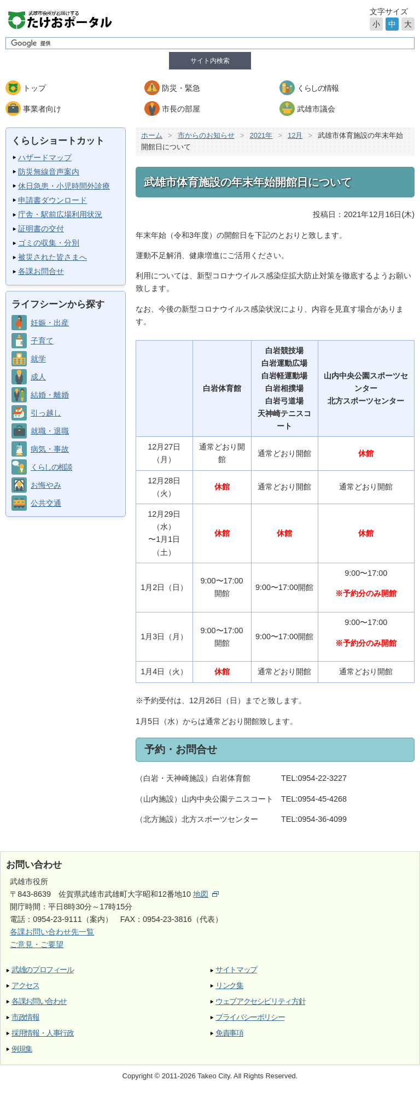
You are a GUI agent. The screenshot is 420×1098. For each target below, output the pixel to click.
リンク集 (229, 986)
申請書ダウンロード (52, 200)
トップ (34, 88)
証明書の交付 (41, 228)
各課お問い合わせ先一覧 (52, 931)
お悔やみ (46, 485)
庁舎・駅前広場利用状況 (60, 214)
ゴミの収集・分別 (48, 242)
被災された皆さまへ (52, 257)
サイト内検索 (210, 61)
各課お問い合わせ (39, 1001)
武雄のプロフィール (42, 970)
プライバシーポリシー (249, 1017)
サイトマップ (236, 970)
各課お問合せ (41, 271)
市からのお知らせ (206, 135)
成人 (38, 376)
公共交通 (46, 503)
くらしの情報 (317, 88)
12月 (295, 135)
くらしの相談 (51, 467)
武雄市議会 (316, 108)
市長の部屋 (181, 108)
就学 (38, 358)
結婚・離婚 (50, 394)
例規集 (21, 1049)
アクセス (25, 986)
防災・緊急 (181, 88)
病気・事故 (50, 449)
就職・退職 (50, 431)
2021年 (260, 135)
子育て (42, 340)
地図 (206, 894)
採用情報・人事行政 (42, 1033)
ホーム (151, 135)
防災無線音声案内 (48, 171)
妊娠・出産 (50, 322)
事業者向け (42, 108)
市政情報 (25, 1017)
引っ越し (46, 412)
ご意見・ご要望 (36, 944)
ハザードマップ (45, 157)
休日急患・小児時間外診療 (64, 186)
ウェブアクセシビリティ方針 (260, 1001)
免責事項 (229, 1033)
